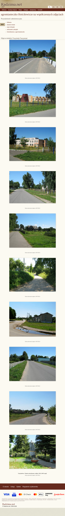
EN (53, 7)
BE (57, 7)
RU (61, 7)
